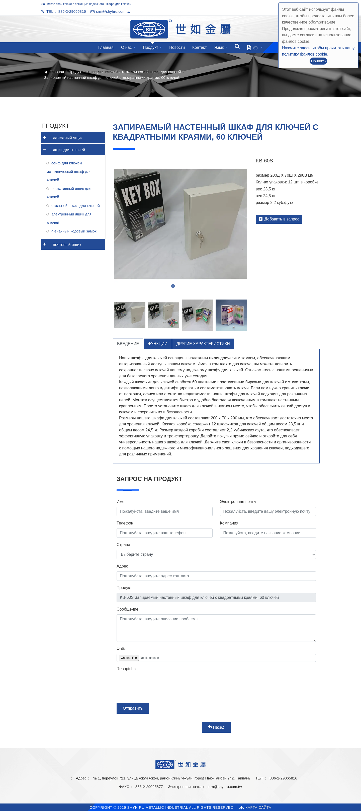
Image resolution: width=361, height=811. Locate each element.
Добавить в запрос (279, 219)
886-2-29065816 (72, 11)
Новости (177, 47)
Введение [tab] (128, 344)
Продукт (150, 47)
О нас (126, 47)
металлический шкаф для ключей (151, 72)
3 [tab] (180, 286)
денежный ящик (61, 136)
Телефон (125, 523)
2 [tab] (172, 286)
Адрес (122, 566)
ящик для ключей (102, 72)
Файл (121, 649)
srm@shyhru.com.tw (225, 786)
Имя (120, 501)
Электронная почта (238, 501)
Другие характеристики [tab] (203, 344)
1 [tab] (165, 286)
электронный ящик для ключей (69, 218)
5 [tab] (195, 286)
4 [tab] (188, 286)
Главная (106, 47)
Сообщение (127, 609)
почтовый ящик (61, 243)
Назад (216, 727)
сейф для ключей (66, 163)
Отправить (133, 708)
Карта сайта (258, 807)
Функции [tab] (157, 344)
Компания (229, 523)
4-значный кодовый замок (74, 231)
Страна (123, 545)
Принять (318, 61)
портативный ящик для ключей (68, 192)
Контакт (199, 47)
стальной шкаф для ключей (75, 205)
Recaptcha (126, 669)
